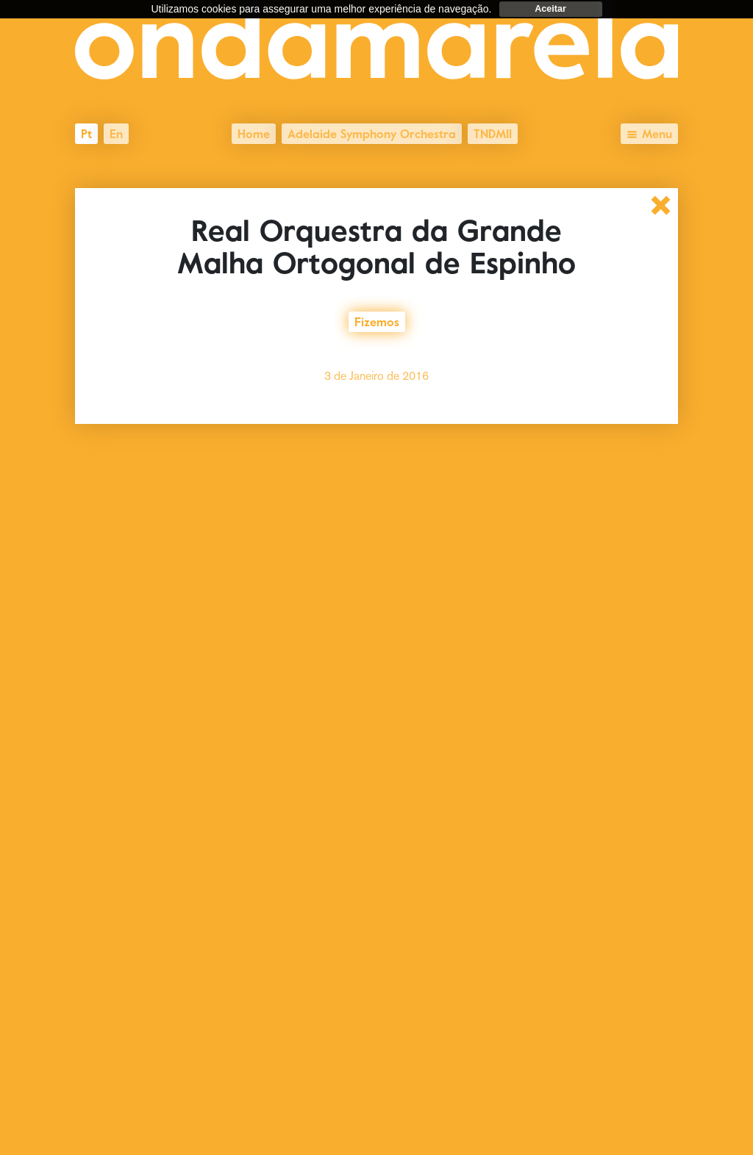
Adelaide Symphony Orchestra (372, 132)
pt (86, 132)
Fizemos (376, 320)
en (116, 132)
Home (254, 132)
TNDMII (493, 132)
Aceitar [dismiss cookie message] (550, 9)
